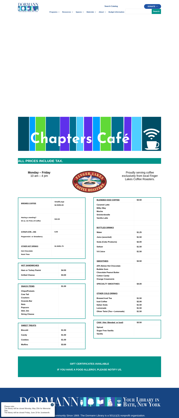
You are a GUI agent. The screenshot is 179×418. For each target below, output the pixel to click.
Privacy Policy (99, 402)
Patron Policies (75, 391)
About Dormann (150, 371)
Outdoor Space (99, 384)
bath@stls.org (99, 338)
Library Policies (74, 388)
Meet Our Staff (150, 374)
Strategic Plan (149, 388)
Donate (151, 6)
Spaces (79, 12)
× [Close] (52, 404)
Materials (90, 12)
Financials (148, 384)
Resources (66, 12)
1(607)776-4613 (81, 338)
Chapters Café (99, 381)
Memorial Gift (124, 381)
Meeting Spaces (100, 378)
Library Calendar (24, 371)
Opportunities (149, 391)
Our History (148, 381)
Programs (53, 12)
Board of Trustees (151, 378)
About (101, 12)
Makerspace (98, 374)
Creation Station (100, 371)
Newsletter (22, 374)
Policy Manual (75, 394)
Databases (72, 371)
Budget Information (116, 12)
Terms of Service (116, 402)
